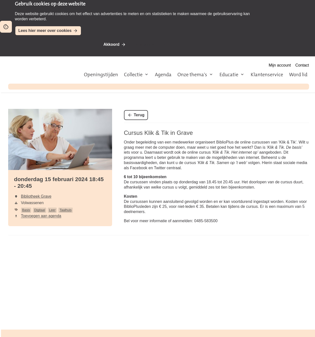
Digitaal (39, 210)
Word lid (298, 74)
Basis (26, 210)
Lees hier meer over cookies (45, 30)
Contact (302, 65)
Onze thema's (192, 74)
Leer (52, 210)
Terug (139, 115)
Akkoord (111, 44)
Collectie (133, 74)
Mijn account (280, 65)
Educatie (228, 74)
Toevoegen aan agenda (41, 216)
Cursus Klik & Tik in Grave (158, 132)
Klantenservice (267, 74)
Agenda (163, 74)
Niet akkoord (147, 44)
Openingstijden (101, 74)
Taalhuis (66, 210)
